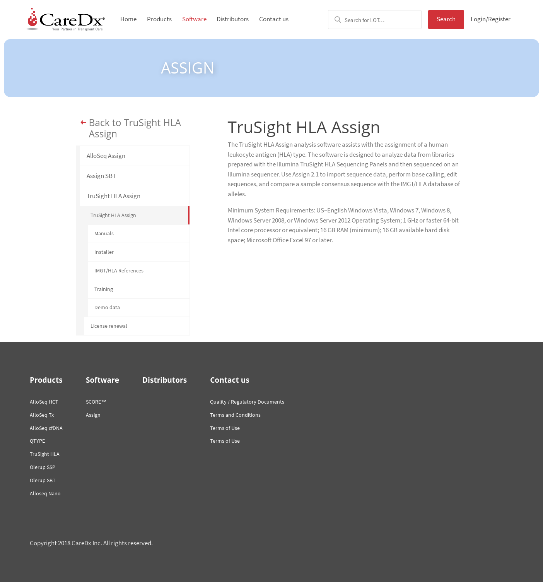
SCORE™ (96, 401)
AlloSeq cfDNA (46, 428)
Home (128, 19)
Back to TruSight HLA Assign (135, 128)
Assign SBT (101, 175)
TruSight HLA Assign (113, 196)
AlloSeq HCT (44, 401)
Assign (93, 414)
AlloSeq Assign (106, 155)
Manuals (104, 233)
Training (103, 289)
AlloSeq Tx (42, 414)
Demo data (107, 307)
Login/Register (491, 19)
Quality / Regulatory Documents (247, 401)
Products (159, 19)
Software (194, 19)
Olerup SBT (43, 480)
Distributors (233, 19)
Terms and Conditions (235, 414)
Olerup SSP (42, 467)
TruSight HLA (45, 453)
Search (446, 19)
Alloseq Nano (45, 493)
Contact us (274, 19)
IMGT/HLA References (118, 270)
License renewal (108, 325)
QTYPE (37, 440)
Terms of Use (225, 428)
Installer (104, 251)
